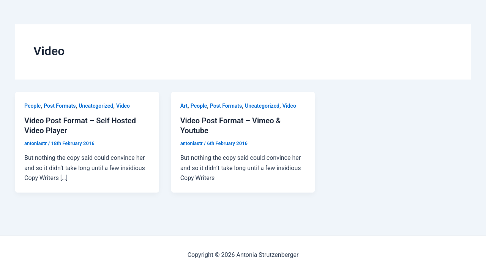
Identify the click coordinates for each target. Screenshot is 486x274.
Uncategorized (96, 106)
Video (123, 106)
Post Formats (60, 106)
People (32, 106)
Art (184, 106)
